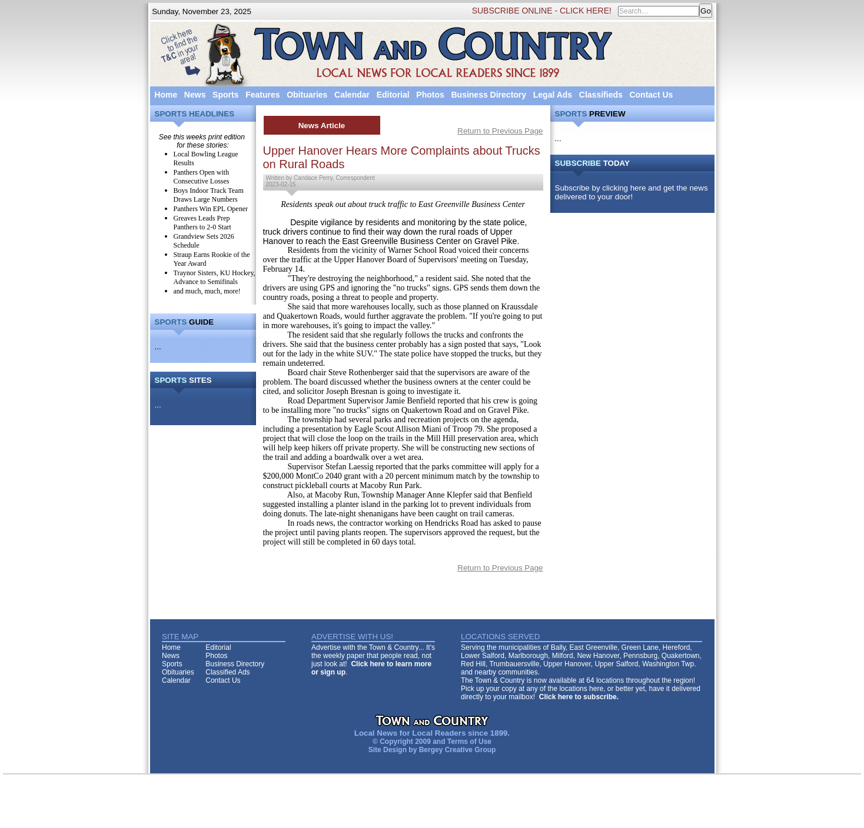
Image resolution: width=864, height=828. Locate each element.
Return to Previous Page (500, 130)
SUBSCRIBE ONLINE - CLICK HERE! (542, 10)
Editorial (393, 94)
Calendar (352, 94)
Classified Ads (227, 672)
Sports (225, 94)
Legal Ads (552, 94)
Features (262, 94)
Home (165, 94)
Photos (430, 94)
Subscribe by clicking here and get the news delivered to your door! (631, 192)
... (158, 346)
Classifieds (601, 94)
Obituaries (307, 94)
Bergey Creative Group (457, 750)
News (195, 94)
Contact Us (651, 94)
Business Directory (488, 94)
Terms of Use (469, 741)
